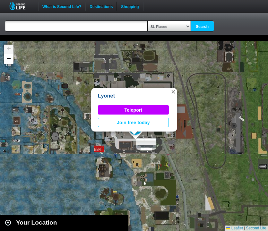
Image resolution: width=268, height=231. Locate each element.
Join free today (133, 122)
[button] (173, 92)
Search (202, 26)
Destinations (101, 6)
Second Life (21, 6)
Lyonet (106, 95)
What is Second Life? (61, 6)
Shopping (130, 6)
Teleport (134, 110)
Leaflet (234, 228)
